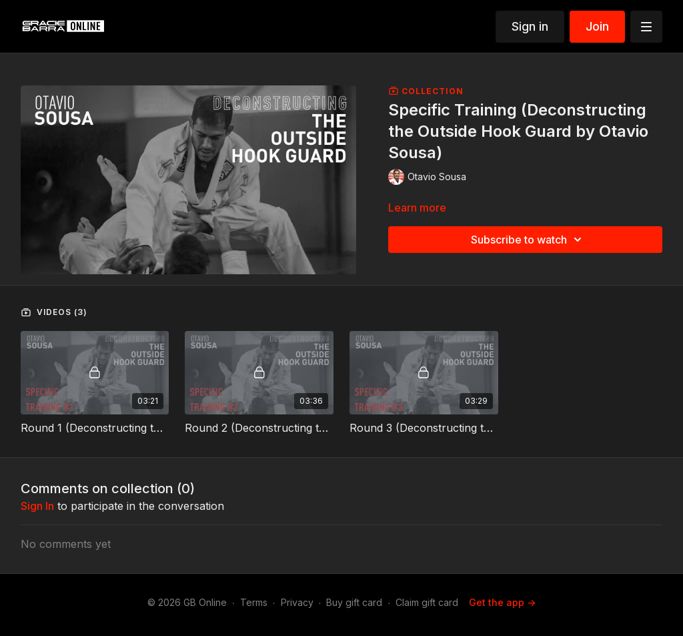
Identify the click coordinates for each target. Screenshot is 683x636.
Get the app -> (502, 602)
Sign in (530, 26)
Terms (253, 602)
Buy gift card (354, 602)
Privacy (297, 602)
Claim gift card (427, 602)
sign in (37, 506)
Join (597, 26)
